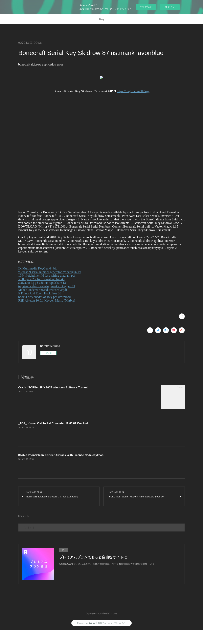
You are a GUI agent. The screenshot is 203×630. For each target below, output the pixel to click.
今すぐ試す (145, 6)
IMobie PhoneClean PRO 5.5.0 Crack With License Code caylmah (60, 455)
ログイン (170, 7)
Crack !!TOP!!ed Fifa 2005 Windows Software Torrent (53, 387)
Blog (101, 19)
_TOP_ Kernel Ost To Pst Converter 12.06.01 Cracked (53, 423)
